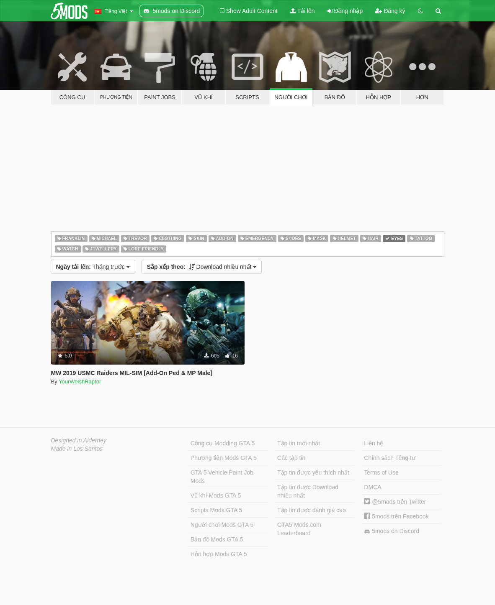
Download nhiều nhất (202, 266)
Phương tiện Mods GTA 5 (224, 457)
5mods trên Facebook (396, 516)
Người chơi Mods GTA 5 (222, 524)
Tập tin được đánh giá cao (311, 510)
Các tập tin (291, 457)
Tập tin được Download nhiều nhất (307, 491)
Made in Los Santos (77, 448)
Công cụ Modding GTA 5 (223, 443)
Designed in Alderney (79, 440)
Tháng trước (93, 266)
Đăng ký (390, 11)
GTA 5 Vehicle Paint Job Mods (222, 476)
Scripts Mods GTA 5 (216, 510)
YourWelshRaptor (80, 381)
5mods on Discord (391, 531)
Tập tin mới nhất (298, 443)
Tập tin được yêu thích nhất (313, 472)
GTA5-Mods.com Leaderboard (299, 528)
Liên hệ (373, 443)
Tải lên (302, 11)
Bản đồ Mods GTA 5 (217, 539)
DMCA (372, 487)
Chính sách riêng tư (389, 457)
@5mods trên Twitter (395, 501)
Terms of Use (381, 472)
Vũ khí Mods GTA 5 (216, 495)
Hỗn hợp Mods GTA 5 (219, 554)
